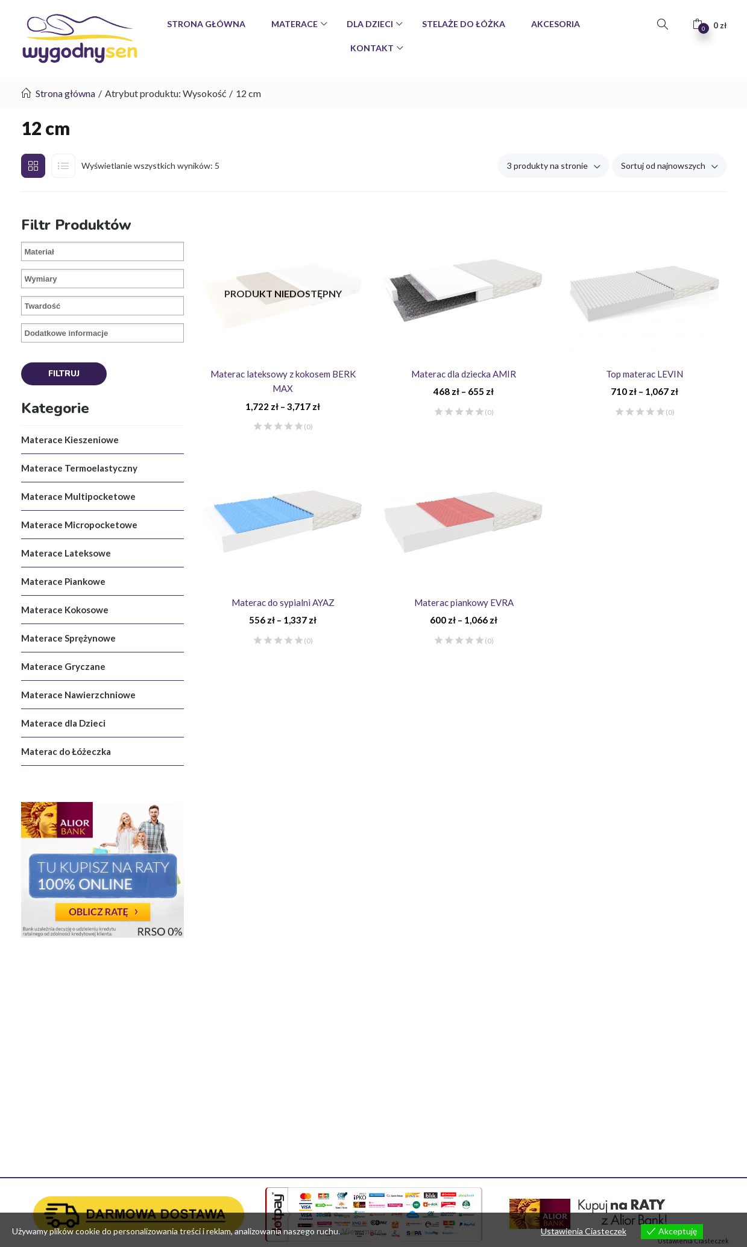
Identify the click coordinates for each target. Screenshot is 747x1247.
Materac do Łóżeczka (66, 751)
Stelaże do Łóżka (463, 24)
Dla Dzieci (371, 24)
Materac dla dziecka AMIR (463, 373)
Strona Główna (206, 24)
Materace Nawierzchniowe (78, 694)
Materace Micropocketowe (79, 524)
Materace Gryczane (63, 666)
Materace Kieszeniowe (70, 439)
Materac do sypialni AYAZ (283, 602)
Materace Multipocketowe (78, 496)
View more (362, 1231)
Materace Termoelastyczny (79, 467)
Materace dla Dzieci (63, 723)
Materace (295, 24)
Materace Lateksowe (66, 553)
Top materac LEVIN (644, 373)
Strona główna (65, 93)
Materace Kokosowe (65, 609)
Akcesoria (555, 24)
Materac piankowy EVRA (464, 602)
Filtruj (64, 373)
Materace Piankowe (63, 581)
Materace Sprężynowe (68, 638)
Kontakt (373, 48)
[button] (709, 24)
